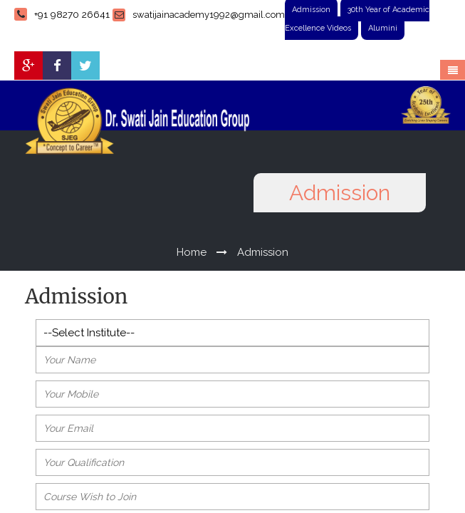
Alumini (382, 28)
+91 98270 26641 (62, 14)
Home (192, 252)
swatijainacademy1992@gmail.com (199, 14)
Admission (262, 252)
